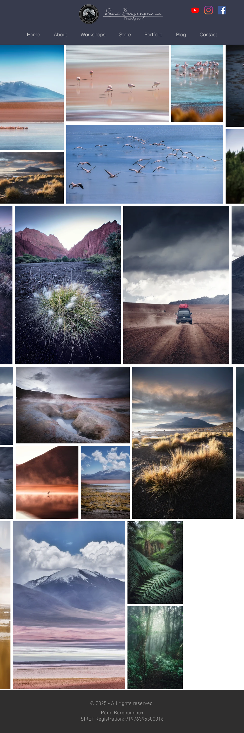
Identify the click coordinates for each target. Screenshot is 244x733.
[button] (93, 35)
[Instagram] (208, 10)
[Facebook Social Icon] (222, 10)
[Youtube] (195, 10)
